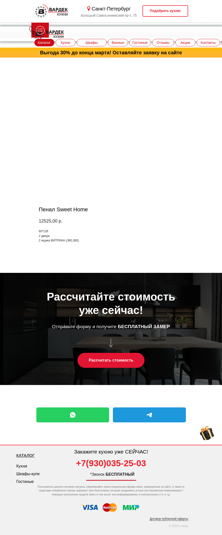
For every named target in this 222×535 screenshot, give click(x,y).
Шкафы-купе (28, 474)
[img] (207, 434)
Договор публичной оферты (169, 519)
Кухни (21, 466)
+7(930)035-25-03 (111, 463)
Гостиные (25, 481)
